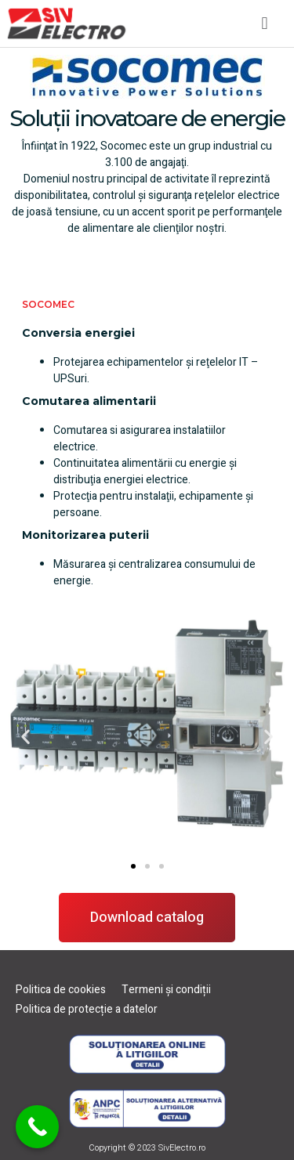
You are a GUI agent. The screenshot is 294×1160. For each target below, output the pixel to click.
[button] (265, 23)
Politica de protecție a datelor (87, 1009)
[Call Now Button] (37, 1126)
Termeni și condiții (166, 989)
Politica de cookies (61, 989)
